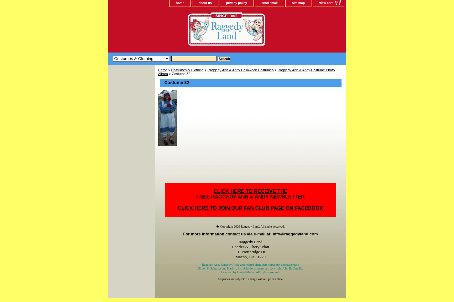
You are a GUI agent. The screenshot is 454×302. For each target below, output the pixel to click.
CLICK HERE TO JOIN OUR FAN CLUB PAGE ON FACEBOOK (250, 208)
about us (205, 3)
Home (162, 70)
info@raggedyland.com (295, 234)
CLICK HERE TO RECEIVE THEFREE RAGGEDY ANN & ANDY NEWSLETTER (250, 194)
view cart (326, 3)
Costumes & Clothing (187, 70)
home (180, 3)
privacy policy (236, 3)
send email (269, 3)
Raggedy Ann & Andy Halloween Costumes (240, 70)
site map (298, 3)
